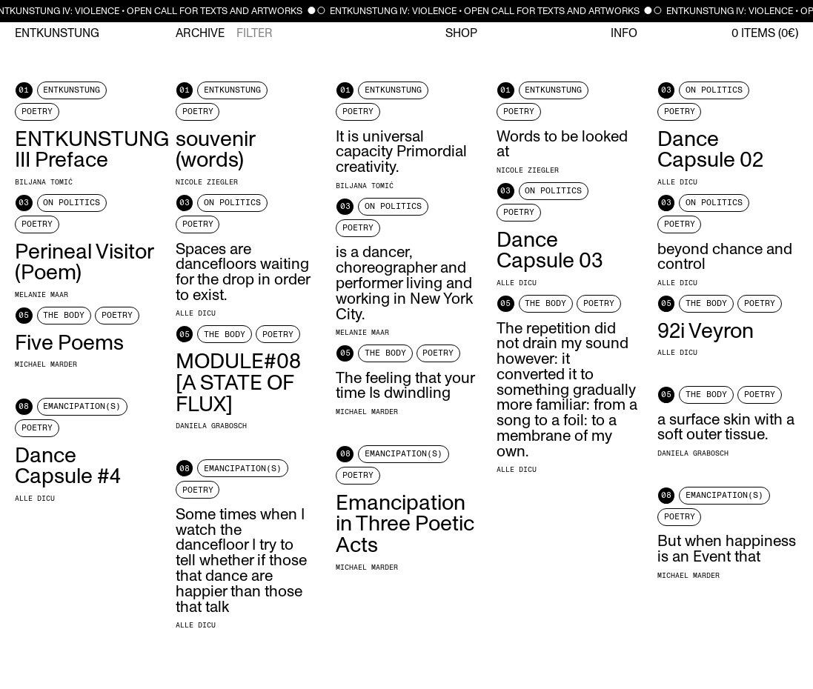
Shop (461, 33)
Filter (254, 33)
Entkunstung (57, 33)
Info (624, 33)
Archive (200, 33)
